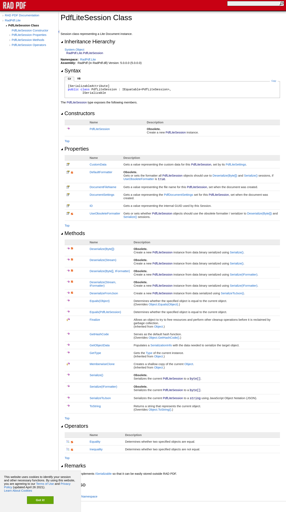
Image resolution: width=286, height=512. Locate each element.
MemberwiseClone (102, 364)
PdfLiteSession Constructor (30, 30)
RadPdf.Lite (13, 20)
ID (91, 205)
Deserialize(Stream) (103, 260)
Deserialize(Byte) (224, 175)
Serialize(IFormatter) (243, 274)
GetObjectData (100, 345)
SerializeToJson (232, 293)
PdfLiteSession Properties (29, 34)
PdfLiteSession (100, 129)
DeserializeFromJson (104, 293)
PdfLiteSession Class (23, 25)
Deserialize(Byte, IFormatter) (110, 271)
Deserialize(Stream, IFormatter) (103, 283)
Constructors (78, 113)
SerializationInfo (161, 345)
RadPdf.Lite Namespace (81, 496)
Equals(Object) (100, 301)
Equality (95, 441)
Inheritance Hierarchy (88, 42)
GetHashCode (99, 334)
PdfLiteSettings (236, 164)
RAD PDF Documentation (22, 15)
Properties (75, 149)
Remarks (73, 466)
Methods (73, 233)
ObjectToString (160, 409)
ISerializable (103, 473)
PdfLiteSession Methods (28, 40)
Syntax (71, 71)
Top (67, 141)
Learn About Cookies (18, 490)
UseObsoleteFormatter (138, 179)
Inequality (96, 449)
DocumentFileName (103, 187)
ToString (95, 406)
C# (69, 78)
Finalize (95, 319)
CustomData (98, 164)
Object (158, 326)
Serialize (251, 175)
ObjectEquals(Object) (163, 304)
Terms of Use (45, 483)
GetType (95, 353)
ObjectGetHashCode (164, 337)
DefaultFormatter (101, 172)
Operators (74, 426)
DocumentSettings (102, 194)
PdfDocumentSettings (178, 194)
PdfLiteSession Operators (29, 45)
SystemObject (74, 49)
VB (79, 78)
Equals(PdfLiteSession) (105, 312)
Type (149, 353)
